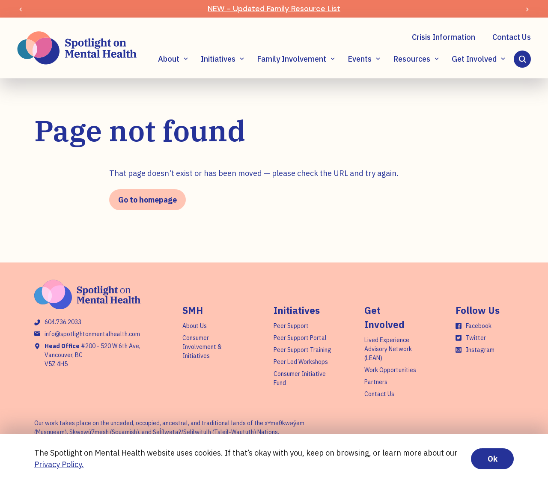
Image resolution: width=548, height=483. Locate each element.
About (168, 59)
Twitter (476, 338)
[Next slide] (527, 9)
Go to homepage (147, 200)
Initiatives (218, 59)
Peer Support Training (302, 350)
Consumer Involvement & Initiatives (202, 347)
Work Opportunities (390, 370)
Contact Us (511, 37)
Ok (492, 459)
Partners (375, 382)
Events (360, 59)
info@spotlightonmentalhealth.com (92, 334)
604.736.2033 (63, 322)
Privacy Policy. (59, 464)
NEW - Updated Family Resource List (274, 8)
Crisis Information (443, 37)
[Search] (522, 59)
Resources (411, 59)
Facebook (478, 326)
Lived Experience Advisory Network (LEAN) (388, 349)
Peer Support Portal (300, 338)
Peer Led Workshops (301, 362)
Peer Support (291, 326)
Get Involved (474, 59)
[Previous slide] (20, 9)
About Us (194, 326)
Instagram (480, 350)
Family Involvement (291, 59)
